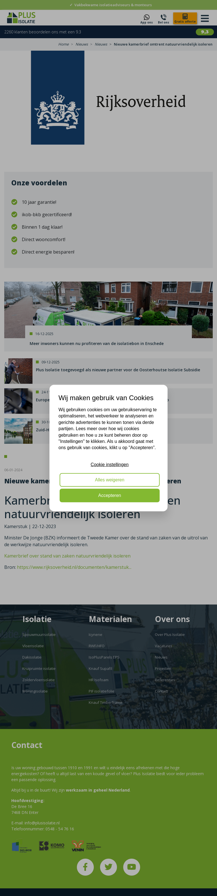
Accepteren (109, 495)
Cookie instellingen (110, 464)
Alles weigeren (109, 479)
